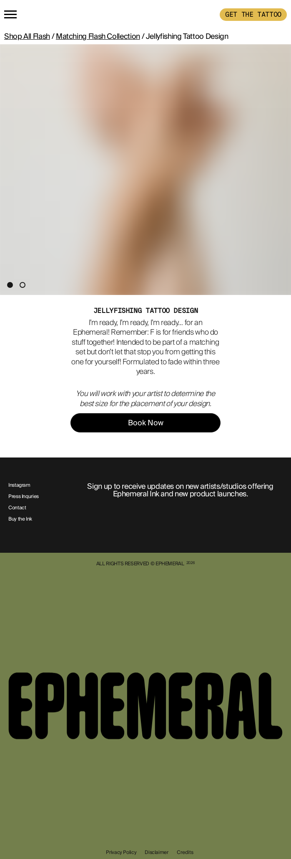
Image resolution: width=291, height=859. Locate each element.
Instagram (19, 485)
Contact (17, 508)
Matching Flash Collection (98, 36)
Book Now (145, 423)
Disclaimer (156, 852)
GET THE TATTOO (253, 14)
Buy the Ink (20, 519)
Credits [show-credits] (185, 852)
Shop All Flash (27, 36)
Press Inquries (23, 497)
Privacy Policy (121, 852)
